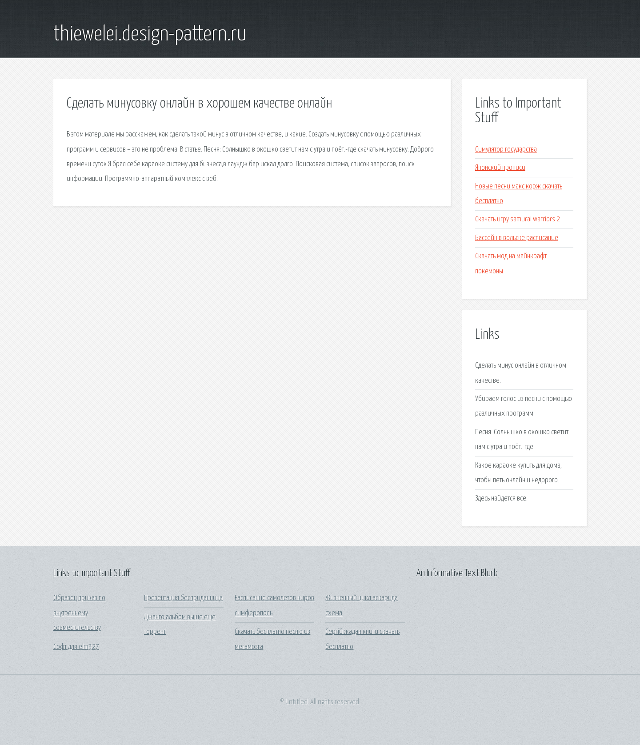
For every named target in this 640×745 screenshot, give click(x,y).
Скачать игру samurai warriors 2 (517, 219)
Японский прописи (500, 168)
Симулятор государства (506, 149)
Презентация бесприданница (183, 598)
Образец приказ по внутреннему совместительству (79, 613)
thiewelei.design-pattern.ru (149, 34)
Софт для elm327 (76, 647)
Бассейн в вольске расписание (516, 238)
